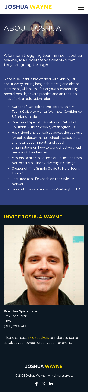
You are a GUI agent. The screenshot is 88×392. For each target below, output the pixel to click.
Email (8, 321)
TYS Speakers (38, 338)
